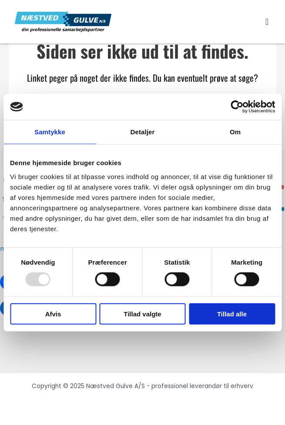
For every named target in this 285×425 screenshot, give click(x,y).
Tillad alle (232, 313)
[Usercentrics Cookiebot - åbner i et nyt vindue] (237, 106)
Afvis (53, 313)
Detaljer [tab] (143, 132)
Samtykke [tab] (49, 132)
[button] (267, 21)
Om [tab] (235, 132)
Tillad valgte (142, 313)
